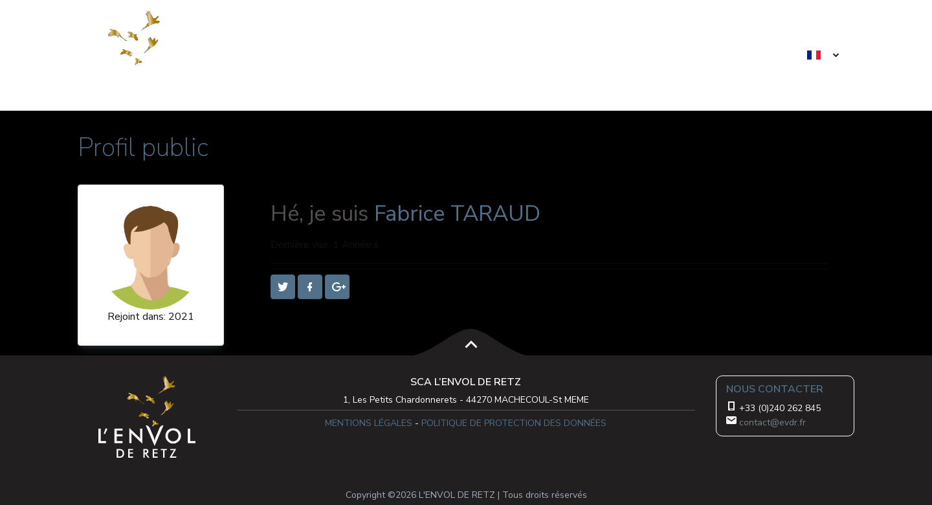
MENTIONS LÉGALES (368, 423)
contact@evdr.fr (772, 422)
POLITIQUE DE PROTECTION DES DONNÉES (513, 423)
